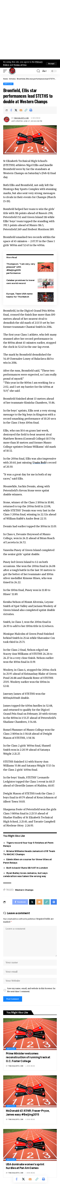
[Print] (31, 110)
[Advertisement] (30, 29)
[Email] (21, 110)
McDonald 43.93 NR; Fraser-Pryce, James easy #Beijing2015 (28, 1112)
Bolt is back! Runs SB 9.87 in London (27, 867)
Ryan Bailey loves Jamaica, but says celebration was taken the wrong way (25, 874)
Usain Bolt (39, 462)
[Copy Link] (26, 110)
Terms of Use (19, 65)
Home (5, 79)
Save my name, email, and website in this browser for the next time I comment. (31, 990)
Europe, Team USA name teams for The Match (19, 295)
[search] (38, 71)
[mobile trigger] (6, 71)
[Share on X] (16, 110)
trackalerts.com (21, 118)
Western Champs (24, 889)
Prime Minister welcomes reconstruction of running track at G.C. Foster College (28, 1057)
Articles (12, 79)
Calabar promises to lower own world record (20, 282)
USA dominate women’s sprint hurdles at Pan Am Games (25, 1166)
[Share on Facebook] (11, 110)
